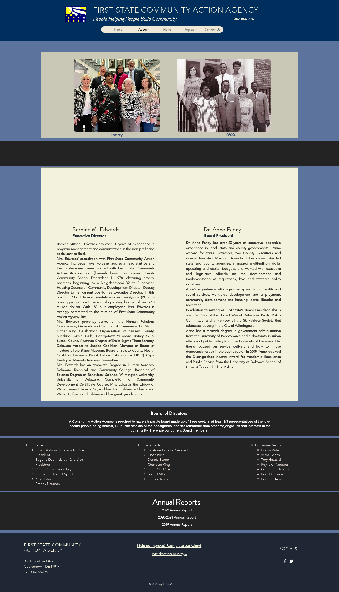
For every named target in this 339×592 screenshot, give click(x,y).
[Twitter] (291, 561)
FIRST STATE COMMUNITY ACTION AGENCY (175, 9)
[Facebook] (285, 561)
